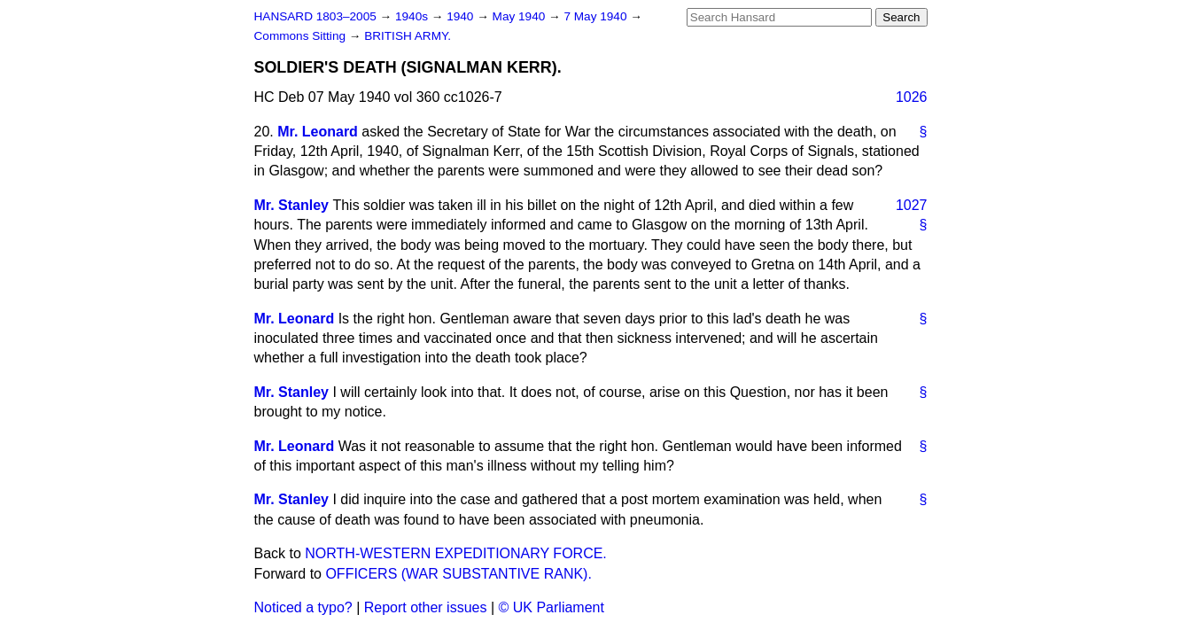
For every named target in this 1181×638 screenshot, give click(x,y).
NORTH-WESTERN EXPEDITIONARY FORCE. (455, 553)
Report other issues (425, 607)
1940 (462, 16)
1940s (413, 16)
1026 (912, 97)
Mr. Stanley (291, 205)
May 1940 (520, 16)
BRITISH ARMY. (407, 36)
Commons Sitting (301, 36)
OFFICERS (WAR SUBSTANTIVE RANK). (458, 573)
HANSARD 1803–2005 (315, 16)
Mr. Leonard (317, 131)
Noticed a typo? (303, 607)
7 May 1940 (596, 16)
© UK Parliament (551, 607)
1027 (912, 205)
